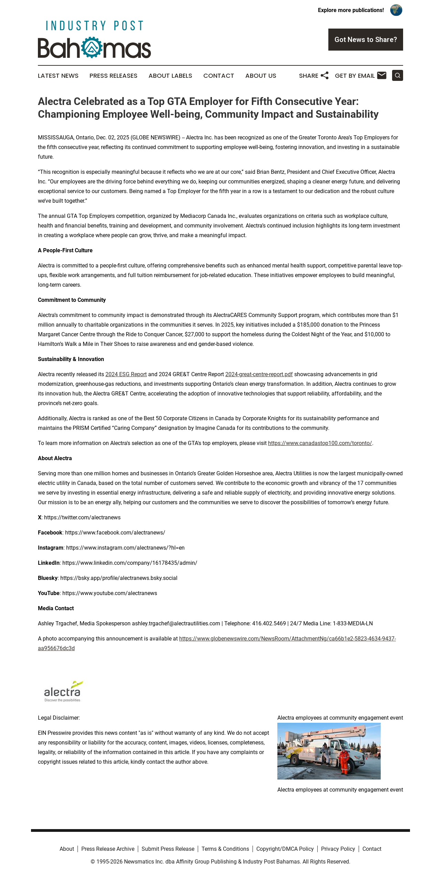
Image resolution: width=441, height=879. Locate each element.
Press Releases (113, 76)
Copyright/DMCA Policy (285, 849)
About (67, 849)
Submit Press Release (168, 849)
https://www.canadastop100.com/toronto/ (320, 443)
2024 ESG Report (126, 374)
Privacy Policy (338, 849)
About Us (260, 76)
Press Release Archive (107, 849)
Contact (218, 76)
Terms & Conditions (225, 849)
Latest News (58, 76)
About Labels (170, 76)
